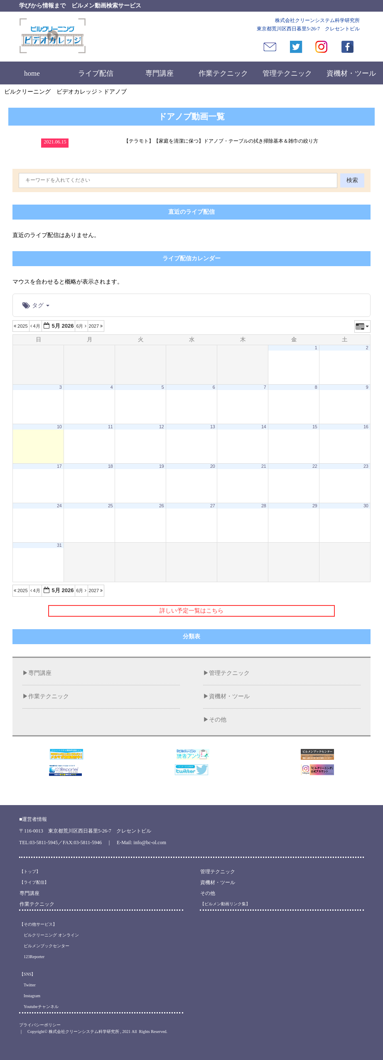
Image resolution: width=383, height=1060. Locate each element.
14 (263, 426)
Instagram (30, 995)
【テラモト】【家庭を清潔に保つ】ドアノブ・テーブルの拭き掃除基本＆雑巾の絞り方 (221, 141)
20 (212, 466)
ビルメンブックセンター (44, 946)
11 (110, 426)
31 (59, 545)
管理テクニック (287, 73)
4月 (36, 326)
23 (365, 466)
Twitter (28, 985)
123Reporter (32, 956)
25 (110, 505)
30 (365, 505)
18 (110, 466)
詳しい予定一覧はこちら (191, 611)
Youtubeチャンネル (39, 1006)
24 (59, 505)
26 (161, 505)
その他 (217, 720)
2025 (21, 326)
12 (161, 426)
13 (212, 426)
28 (263, 505)
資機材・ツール (351, 73)
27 (212, 505)
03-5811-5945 (43, 842)
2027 (96, 326)
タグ (35, 305)
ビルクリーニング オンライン (49, 935)
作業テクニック (223, 73)
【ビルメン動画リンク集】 (225, 904)
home (32, 73)
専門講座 (159, 73)
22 (314, 466)
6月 (81, 326)
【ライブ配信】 (34, 882)
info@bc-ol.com (149, 842)
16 (365, 426)
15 (314, 426)
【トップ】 (30, 871)
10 (59, 426)
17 (59, 466)
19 (161, 466)
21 (263, 466)
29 (314, 505)
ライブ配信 (95, 73)
